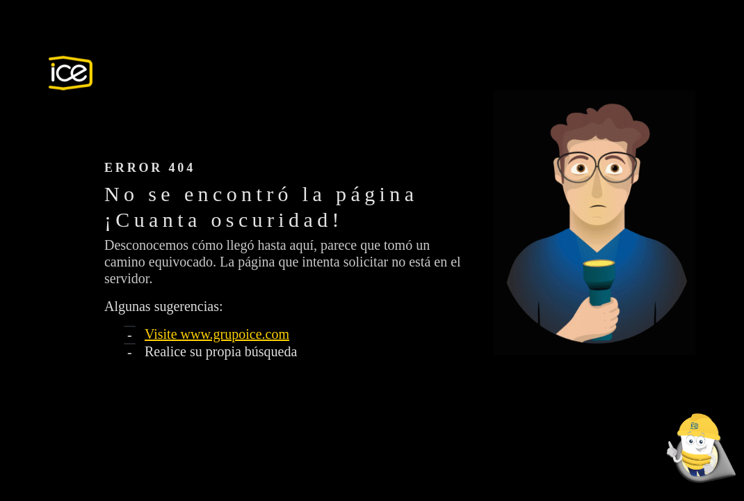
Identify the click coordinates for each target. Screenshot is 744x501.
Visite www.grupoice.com (217, 334)
